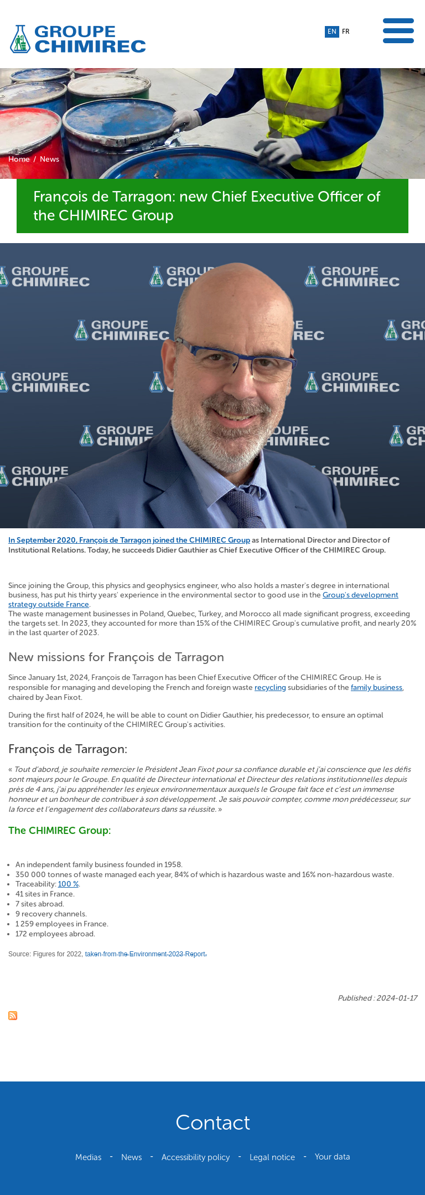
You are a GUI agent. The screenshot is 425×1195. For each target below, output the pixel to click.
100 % (68, 884)
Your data (332, 1157)
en (332, 31)
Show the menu (398, 30)
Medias (88, 1157)
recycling (270, 687)
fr (345, 31)
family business (376, 687)
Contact (212, 1122)
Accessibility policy (196, 1157)
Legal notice (272, 1157)
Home (19, 159)
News (49, 159)
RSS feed (12, 1015)
